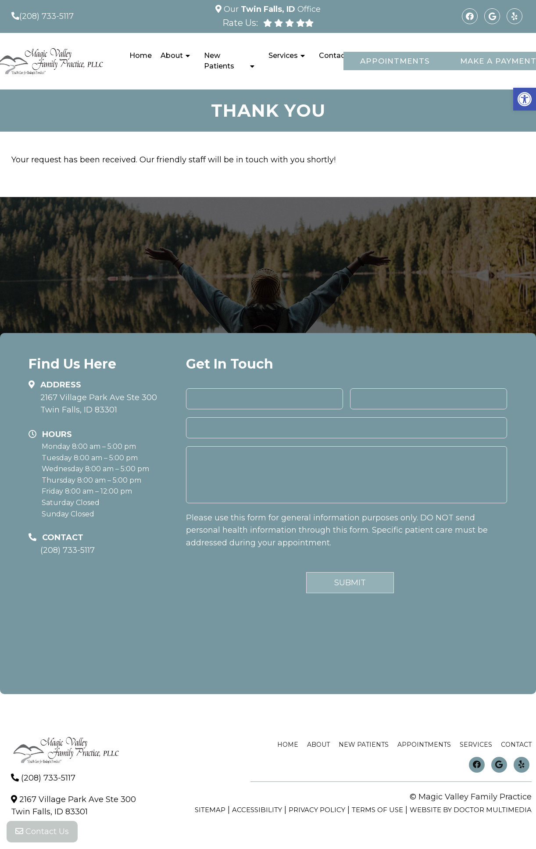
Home (140, 55)
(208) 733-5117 (46, 16)
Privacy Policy (317, 810)
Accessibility (257, 810)
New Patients (219, 60)
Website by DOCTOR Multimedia (471, 810)
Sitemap (210, 810)
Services (283, 55)
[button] (524, 99)
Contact (333, 55)
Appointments (395, 61)
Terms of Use (377, 810)
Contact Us (42, 831)
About (172, 55)
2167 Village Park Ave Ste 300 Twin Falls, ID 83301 (98, 404)
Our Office (271, 9)
